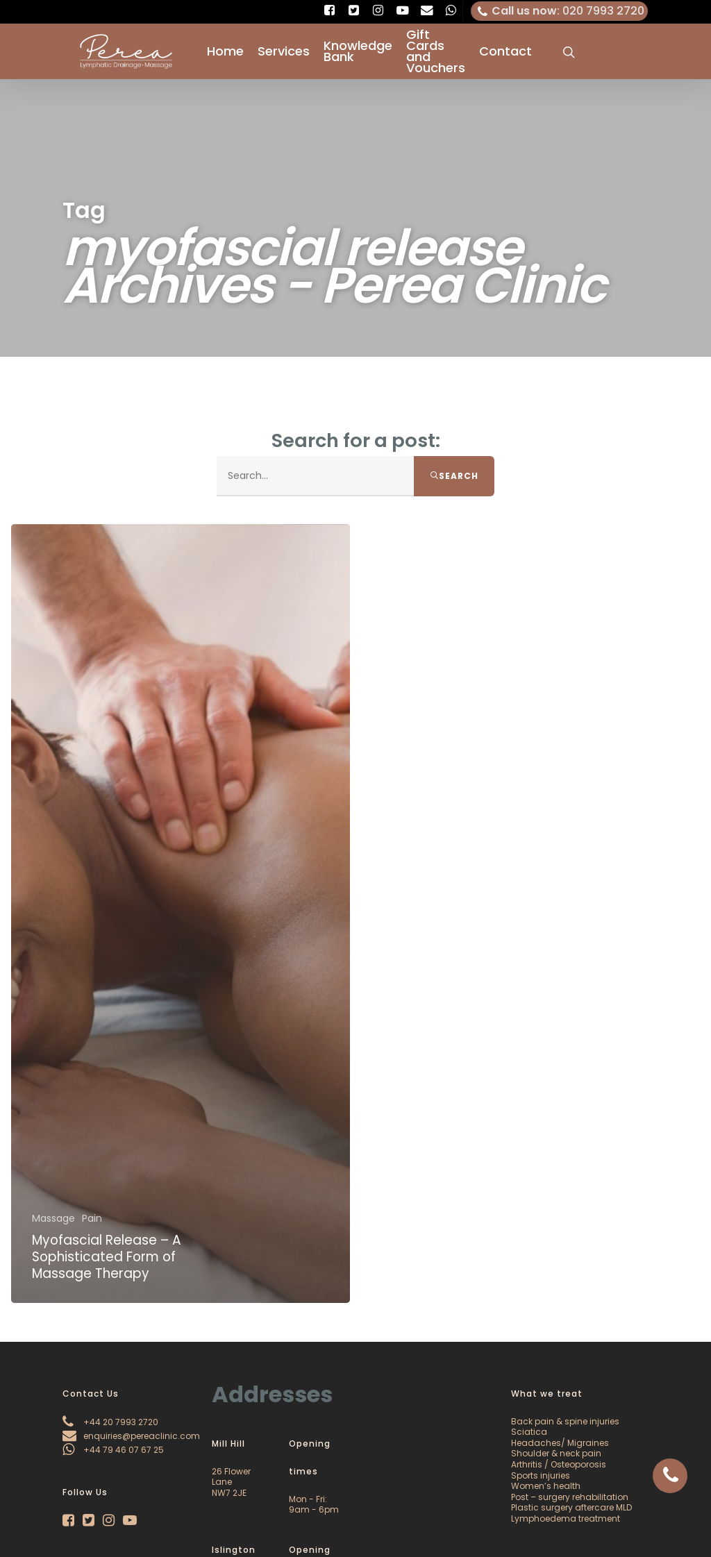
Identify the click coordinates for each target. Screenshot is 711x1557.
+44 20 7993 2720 (110, 1422)
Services (284, 51)
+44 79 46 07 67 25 (113, 1450)
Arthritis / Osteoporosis (558, 1464)
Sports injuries (540, 1475)
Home (225, 51)
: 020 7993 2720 (559, 11)
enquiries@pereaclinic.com (131, 1436)
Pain (92, 1219)
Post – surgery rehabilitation (569, 1497)
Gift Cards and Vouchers (435, 51)
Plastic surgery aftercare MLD (571, 1507)
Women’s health (545, 1486)
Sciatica (529, 1432)
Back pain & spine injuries (565, 1421)
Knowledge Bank (358, 51)
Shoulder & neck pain (556, 1453)
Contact (505, 51)
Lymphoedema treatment (565, 1518)
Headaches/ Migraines (560, 1443)
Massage (53, 1219)
